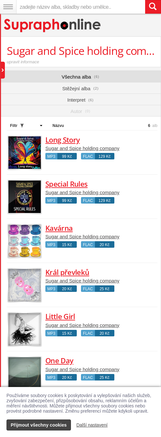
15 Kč (67, 245)
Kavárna (59, 228)
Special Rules (66, 184)
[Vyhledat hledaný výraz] (153, 7)
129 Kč (104, 156)
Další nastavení (92, 425)
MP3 (51, 156)
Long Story (62, 139)
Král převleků (67, 272)
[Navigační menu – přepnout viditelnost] (8, 7)
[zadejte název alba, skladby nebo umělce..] (80, 7)
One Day (59, 360)
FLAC (88, 156)
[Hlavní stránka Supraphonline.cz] (53, 25)
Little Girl (60, 316)
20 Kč (104, 245)
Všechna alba (80, 77)
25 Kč (104, 289)
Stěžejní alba (80, 88)
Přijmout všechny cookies (39, 425)
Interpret (80, 100)
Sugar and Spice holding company (82, 148)
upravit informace (23, 61)
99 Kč (67, 156)
